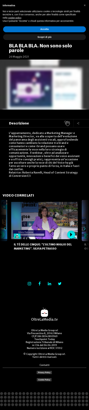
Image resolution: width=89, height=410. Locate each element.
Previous (5, 229)
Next (84, 229)
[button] (84, 5)
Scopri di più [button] (45, 37)
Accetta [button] (44, 29)
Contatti (44, 365)
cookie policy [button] (14, 17)
